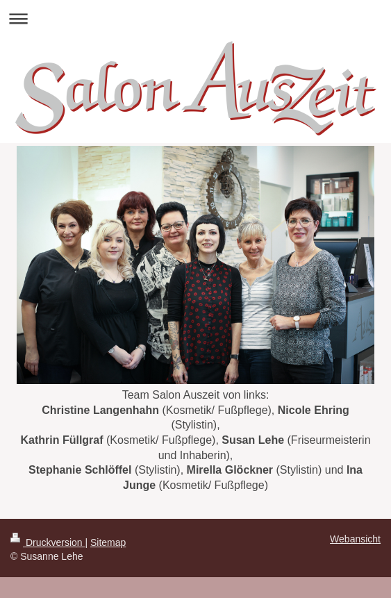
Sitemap (108, 542)
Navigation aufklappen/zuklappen (195, 18)
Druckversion (47, 542)
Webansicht (355, 539)
